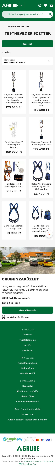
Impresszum (27, 414)
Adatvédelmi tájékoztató (27, 409)
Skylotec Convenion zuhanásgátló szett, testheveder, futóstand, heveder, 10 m (41, 99)
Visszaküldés (27, 396)
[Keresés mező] (27, 14)
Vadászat (27, 334)
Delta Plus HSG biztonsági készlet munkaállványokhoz (41, 228)
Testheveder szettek (17, 26)
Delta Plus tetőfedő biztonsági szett (13, 227)
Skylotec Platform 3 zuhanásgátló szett (41, 143)
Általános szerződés (27, 391)
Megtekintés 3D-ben (15, 317)
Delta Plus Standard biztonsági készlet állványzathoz (41, 186)
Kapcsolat (27, 386)
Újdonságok (27, 368)
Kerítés (27, 345)
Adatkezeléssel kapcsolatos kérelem (27, 419)
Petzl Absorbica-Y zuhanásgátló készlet (14, 144)
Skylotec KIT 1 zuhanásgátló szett (13, 185)
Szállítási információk (27, 401)
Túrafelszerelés (27, 340)
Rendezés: (9, 60)
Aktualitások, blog (27, 363)
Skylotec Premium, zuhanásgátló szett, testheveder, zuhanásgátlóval (13, 98)
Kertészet (27, 350)
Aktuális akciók (27, 373)
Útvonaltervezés (27, 310)
